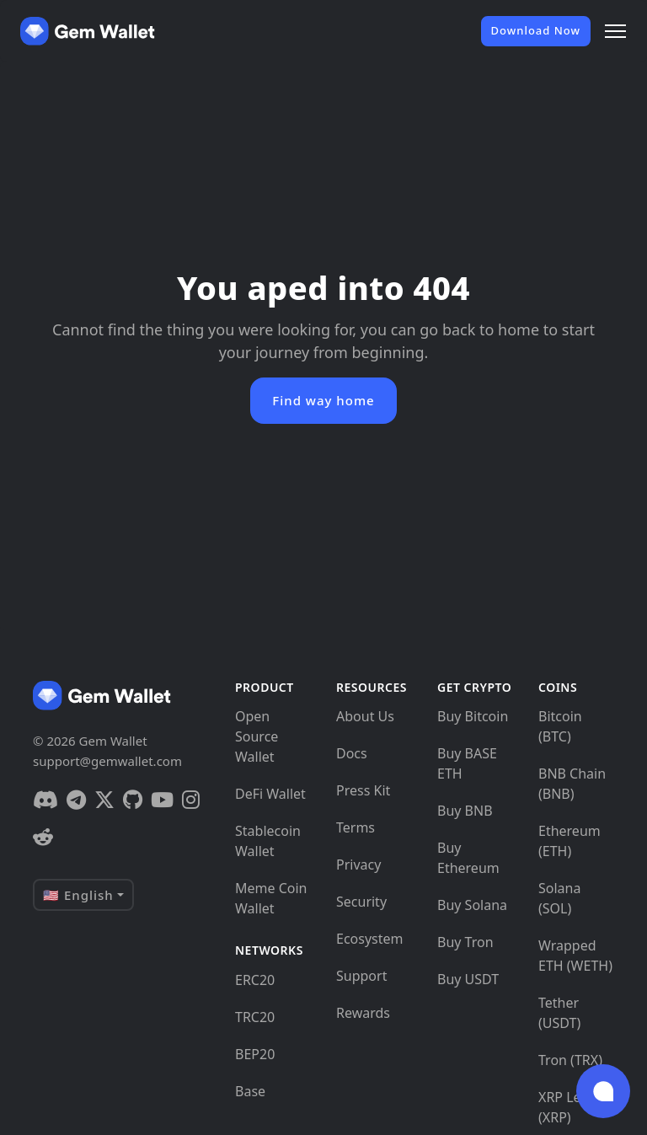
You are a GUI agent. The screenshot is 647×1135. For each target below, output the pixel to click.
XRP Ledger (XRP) (574, 1107)
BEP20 (255, 1054)
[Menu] (615, 31)
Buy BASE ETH (467, 763)
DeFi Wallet (270, 793)
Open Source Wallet (256, 736)
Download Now (535, 30)
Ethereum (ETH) (569, 841)
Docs (351, 753)
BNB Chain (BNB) (572, 783)
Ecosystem (370, 938)
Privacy (358, 864)
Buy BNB (465, 810)
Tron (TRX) (570, 1060)
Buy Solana (472, 905)
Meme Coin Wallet (271, 898)
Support (361, 975)
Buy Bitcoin (472, 716)
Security (361, 901)
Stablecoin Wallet (268, 841)
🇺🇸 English (78, 894)
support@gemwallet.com (107, 760)
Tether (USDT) (559, 1012)
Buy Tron (465, 942)
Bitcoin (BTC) (560, 726)
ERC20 (255, 980)
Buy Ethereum (468, 857)
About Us (365, 716)
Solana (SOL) (559, 898)
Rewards (363, 1013)
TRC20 (255, 1017)
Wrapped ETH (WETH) (575, 955)
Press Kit (363, 790)
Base (250, 1091)
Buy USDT (468, 979)
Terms (355, 827)
